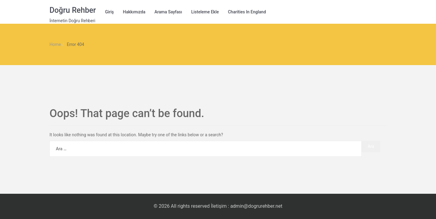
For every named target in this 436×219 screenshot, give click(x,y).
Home (55, 44)
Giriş (109, 11)
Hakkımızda (134, 11)
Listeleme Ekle (205, 11)
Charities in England (247, 11)
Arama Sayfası (168, 11)
